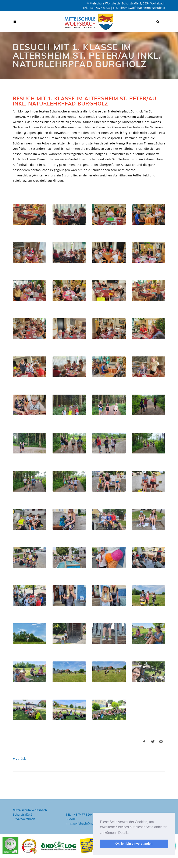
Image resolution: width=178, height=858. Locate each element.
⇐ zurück (19, 759)
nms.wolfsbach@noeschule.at (144, 8)
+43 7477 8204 (99, 8)
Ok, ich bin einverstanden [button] (133, 843)
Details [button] (123, 832)
